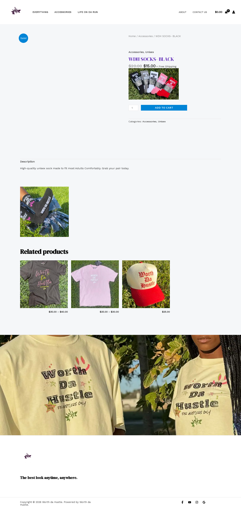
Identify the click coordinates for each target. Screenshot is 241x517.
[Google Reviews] (204, 502)
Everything (39, 12)
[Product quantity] (133, 108)
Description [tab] (27, 161)
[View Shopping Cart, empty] (221, 12)
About (185, 12)
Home (132, 36)
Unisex (149, 52)
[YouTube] (189, 502)
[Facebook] (182, 502)
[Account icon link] (233, 12)
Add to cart (164, 107)
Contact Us (201, 12)
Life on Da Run (84, 12)
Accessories (60, 12)
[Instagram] (196, 502)
